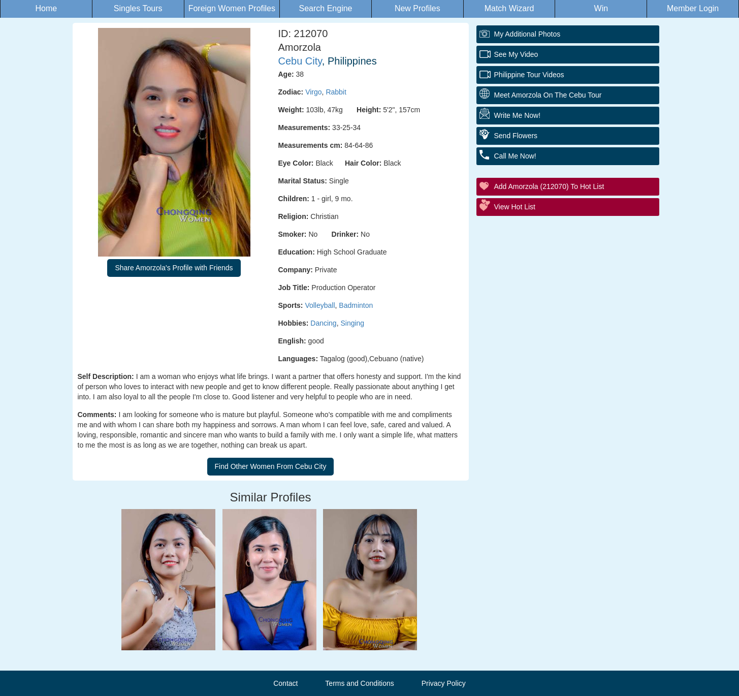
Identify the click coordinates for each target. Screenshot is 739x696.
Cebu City (300, 61)
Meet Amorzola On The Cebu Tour (548, 95)
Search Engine (325, 8)
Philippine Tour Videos (529, 75)
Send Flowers (516, 136)
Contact (285, 683)
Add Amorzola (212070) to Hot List (549, 186)
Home (46, 8)
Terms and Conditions (359, 683)
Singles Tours (138, 8)
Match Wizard (509, 8)
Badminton (356, 305)
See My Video (516, 54)
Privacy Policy (444, 683)
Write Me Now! (517, 115)
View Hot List (514, 207)
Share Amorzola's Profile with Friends (174, 268)
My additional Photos (527, 34)
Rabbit (336, 92)
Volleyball (320, 305)
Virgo (313, 92)
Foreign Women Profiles (231, 8)
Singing (352, 323)
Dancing (323, 323)
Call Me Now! (515, 156)
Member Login (693, 8)
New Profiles (417, 8)
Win (601, 8)
